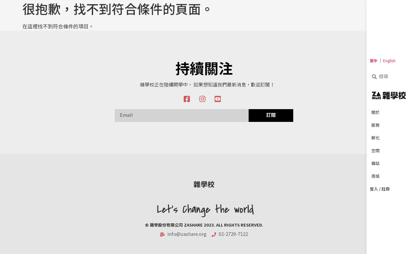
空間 (377, 151)
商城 (377, 177)
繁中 (373, 61)
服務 (377, 126)
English (389, 61)
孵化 (377, 138)
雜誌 (377, 164)
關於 (377, 113)
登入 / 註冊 (380, 189)
